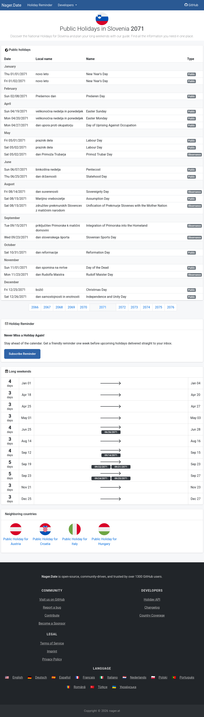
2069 (71, 307)
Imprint (52, 651)
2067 (47, 307)
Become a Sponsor (52, 623)
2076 (170, 307)
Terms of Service (52, 643)
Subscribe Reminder (22, 354)
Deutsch (41, 677)
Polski (163, 677)
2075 (158, 307)
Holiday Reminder (39, 5)
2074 (146, 307)
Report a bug (52, 607)
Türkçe (102, 687)
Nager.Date (11, 5)
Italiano (112, 677)
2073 (134, 307)
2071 (102, 307)
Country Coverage (152, 615)
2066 (34, 307)
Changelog (152, 607)
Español (65, 677)
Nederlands (138, 677)
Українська (128, 687)
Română (79, 687)
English (18, 677)
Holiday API (152, 599)
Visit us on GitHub (52, 599)
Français (89, 677)
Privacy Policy (52, 659)
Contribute (52, 615)
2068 (59, 307)
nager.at (114, 711)
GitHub (191, 5)
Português (187, 677)
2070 (83, 307)
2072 (122, 307)
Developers (66, 5)
